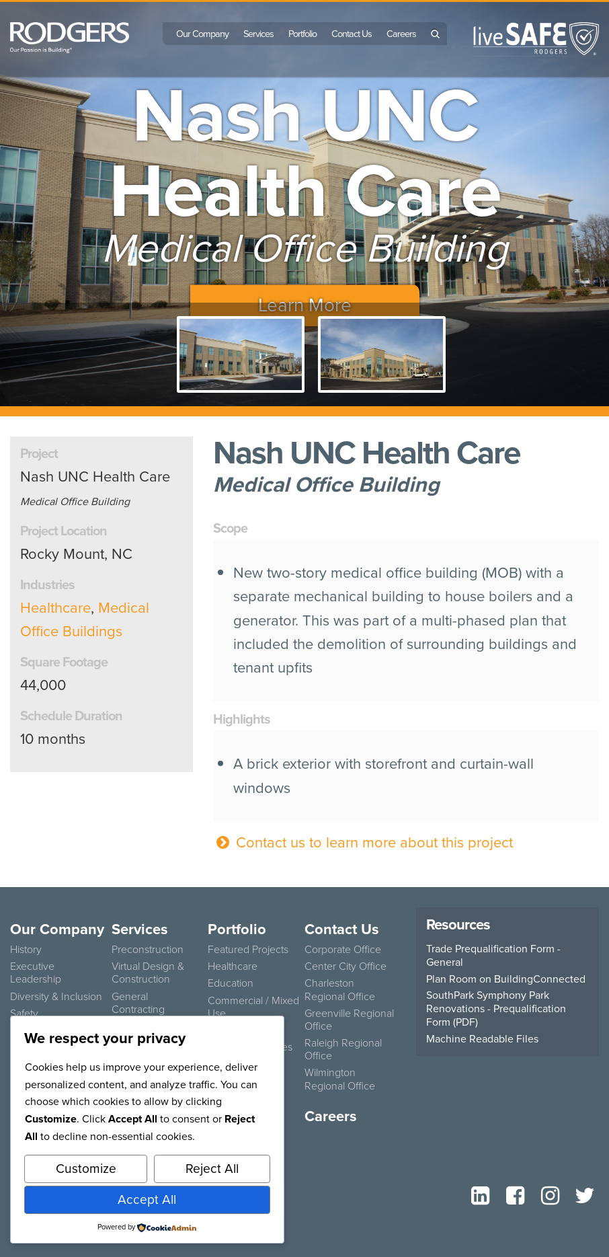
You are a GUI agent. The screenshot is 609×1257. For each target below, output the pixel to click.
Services (258, 33)
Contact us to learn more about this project (363, 842)
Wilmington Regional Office (339, 1079)
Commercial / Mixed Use (253, 1007)
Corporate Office (342, 949)
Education (230, 983)
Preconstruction (148, 949)
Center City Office (345, 966)
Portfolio (302, 33)
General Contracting (138, 1003)
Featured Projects (248, 949)
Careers (401, 33)
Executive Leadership (35, 972)
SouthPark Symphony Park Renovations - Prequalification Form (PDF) (496, 1009)
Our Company (202, 33)
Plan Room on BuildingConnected (505, 979)
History (26, 949)
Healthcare (55, 608)
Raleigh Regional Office (343, 1049)
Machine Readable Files (482, 1039)
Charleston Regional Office (339, 989)
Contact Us (351, 33)
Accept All (147, 1199)
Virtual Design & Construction (148, 972)
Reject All (212, 1168)
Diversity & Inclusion (56, 996)
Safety (24, 1013)
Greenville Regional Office (349, 1019)
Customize (86, 1168)
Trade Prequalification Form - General (493, 955)
